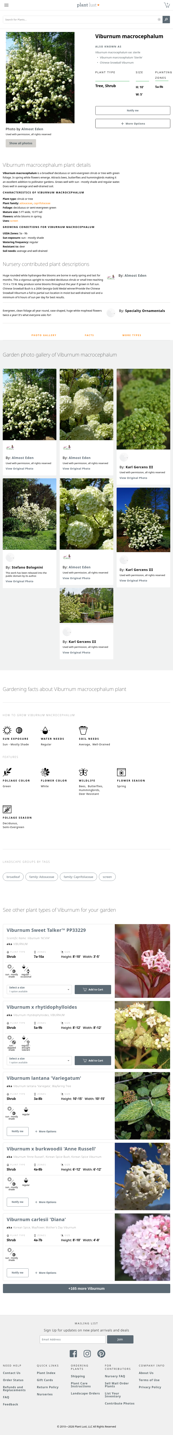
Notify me (133, 110)
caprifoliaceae (42, 203)
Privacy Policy (150, 1387)
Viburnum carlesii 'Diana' (36, 1219)
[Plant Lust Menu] (6, 5)
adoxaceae (25, 203)
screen (14, 220)
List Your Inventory (113, 1394)
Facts (89, 335)
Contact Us (12, 1373)
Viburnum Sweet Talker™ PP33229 (46, 930)
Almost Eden (23, 458)
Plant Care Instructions (81, 1384)
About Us (146, 1373)
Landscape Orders (85, 1393)
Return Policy (48, 1387)
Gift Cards (45, 1380)
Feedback (10, 1404)
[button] (159, 19)
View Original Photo (20, 468)
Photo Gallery (44, 335)
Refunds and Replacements (14, 1388)
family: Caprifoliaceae (78, 877)
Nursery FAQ (115, 1376)
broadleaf (13, 877)
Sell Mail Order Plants (117, 1384)
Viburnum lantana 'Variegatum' (44, 1078)
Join (120, 1339)
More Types (132, 335)
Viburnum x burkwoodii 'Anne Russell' (51, 1149)
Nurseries (45, 1394)
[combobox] (39, 989)
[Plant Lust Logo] (88, 5)
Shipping (78, 1376)
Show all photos (20, 143)
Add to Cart (93, 989)
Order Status (13, 1380)
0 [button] (167, 3)
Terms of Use (149, 1380)
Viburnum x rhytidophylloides (42, 1007)
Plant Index (46, 1373)
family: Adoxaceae (41, 877)
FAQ (6, 1397)
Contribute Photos (120, 1403)
